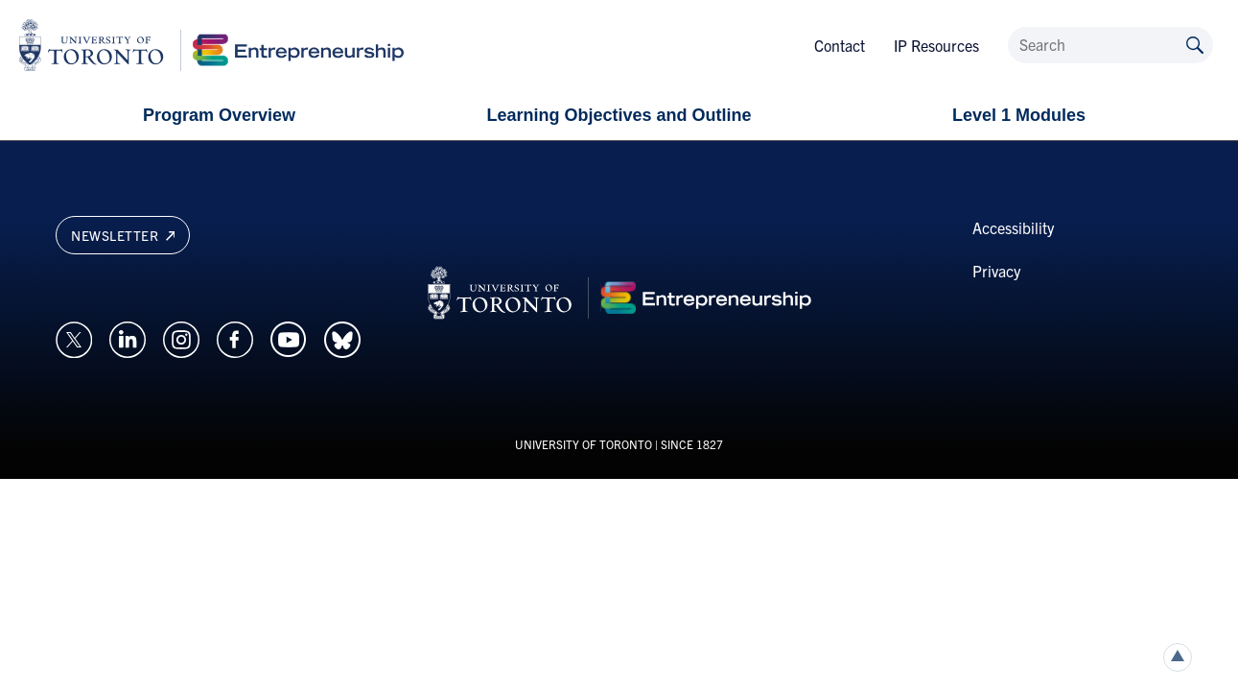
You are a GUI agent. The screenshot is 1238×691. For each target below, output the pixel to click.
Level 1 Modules (1019, 115)
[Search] (1110, 45)
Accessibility (1013, 227)
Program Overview (219, 115)
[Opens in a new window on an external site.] (74, 336)
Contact (839, 45)
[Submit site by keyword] (1195, 43)
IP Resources (936, 45)
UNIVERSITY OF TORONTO (583, 444)
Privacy (996, 270)
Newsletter (123, 235)
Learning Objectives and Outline (618, 115)
